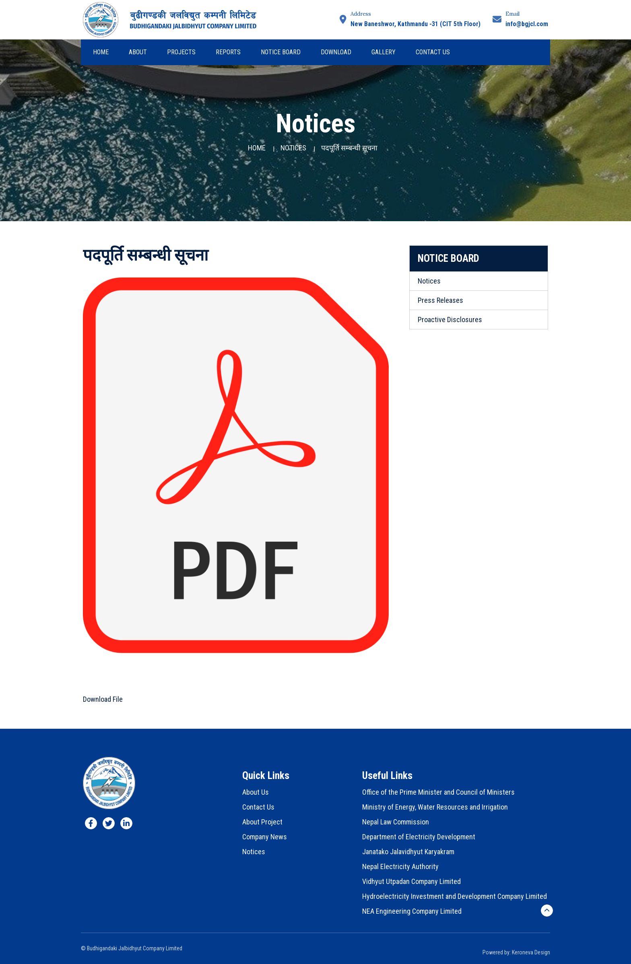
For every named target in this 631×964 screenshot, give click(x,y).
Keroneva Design (531, 952)
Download (336, 52)
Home (101, 52)
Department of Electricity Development (418, 836)
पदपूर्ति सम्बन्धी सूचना (349, 148)
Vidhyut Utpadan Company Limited (411, 881)
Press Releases (440, 300)
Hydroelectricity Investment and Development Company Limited (454, 896)
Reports (228, 52)
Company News (264, 836)
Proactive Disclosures (450, 319)
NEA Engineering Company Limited (412, 911)
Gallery (383, 52)
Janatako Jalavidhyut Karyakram (408, 851)
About (138, 52)
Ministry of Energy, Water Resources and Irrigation (435, 807)
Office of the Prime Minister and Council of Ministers (438, 792)
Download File (103, 699)
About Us (255, 792)
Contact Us (433, 52)
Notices (293, 148)
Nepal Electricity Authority (400, 866)
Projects (181, 52)
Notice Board (281, 52)
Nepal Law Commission (395, 822)
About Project (262, 822)
